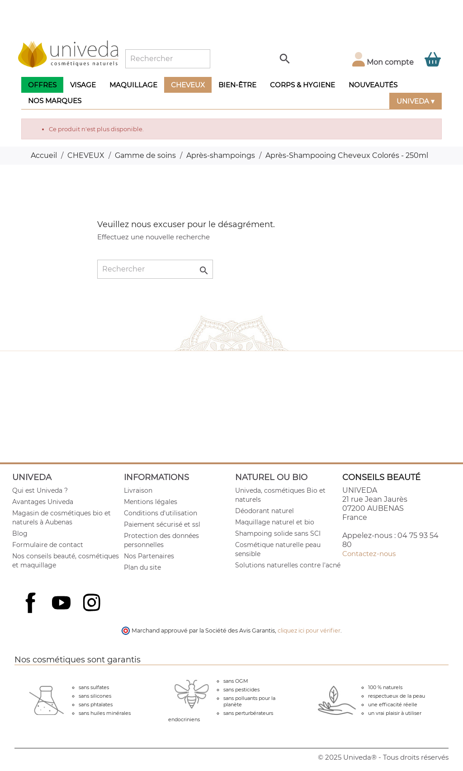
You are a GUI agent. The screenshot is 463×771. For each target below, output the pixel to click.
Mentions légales (150, 502)
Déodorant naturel (264, 511)
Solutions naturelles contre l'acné (287, 565)
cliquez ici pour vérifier (309, 630)
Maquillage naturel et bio (274, 522)
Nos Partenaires (149, 556)
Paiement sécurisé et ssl (162, 524)
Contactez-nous (369, 553)
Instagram (92, 603)
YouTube (62, 603)
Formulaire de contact (47, 545)
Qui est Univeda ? (40, 490)
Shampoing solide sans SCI (278, 533)
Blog (20, 533)
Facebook (31, 612)
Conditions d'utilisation (160, 513)
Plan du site (142, 567)
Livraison (138, 490)
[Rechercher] (167, 58)
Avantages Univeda (42, 502)
